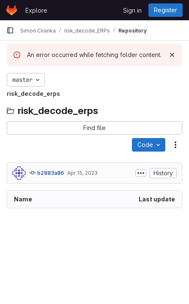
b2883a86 (46, 172)
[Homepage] (12, 10)
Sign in (132, 10)
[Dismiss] (172, 55)
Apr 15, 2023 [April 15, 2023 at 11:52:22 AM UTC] (82, 173)
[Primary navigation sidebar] (10, 30)
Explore (36, 10)
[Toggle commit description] (140, 173)
